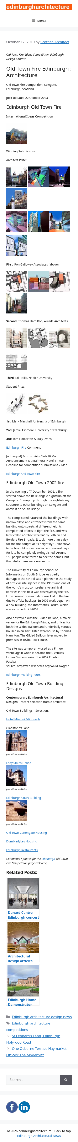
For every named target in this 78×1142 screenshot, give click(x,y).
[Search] (66, 1080)
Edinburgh (48, 859)
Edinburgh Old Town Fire (23, 474)
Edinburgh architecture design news (42, 1016)
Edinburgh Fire (16, 447)
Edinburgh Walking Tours (23, 675)
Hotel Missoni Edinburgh (23, 719)
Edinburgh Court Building (23, 798)
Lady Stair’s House (18, 763)
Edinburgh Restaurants (22, 850)
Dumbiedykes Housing (21, 841)
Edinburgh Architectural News (39, 1135)
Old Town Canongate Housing (26, 833)
